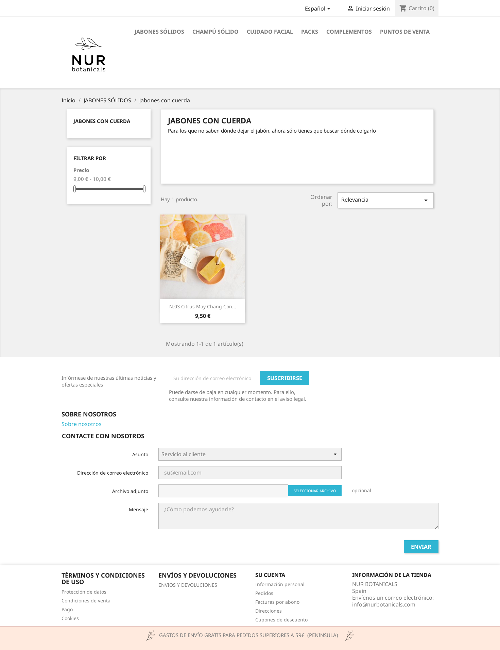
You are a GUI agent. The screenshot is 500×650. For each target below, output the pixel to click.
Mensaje (138, 509)
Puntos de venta (405, 31)
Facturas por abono (277, 602)
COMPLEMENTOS (349, 31)
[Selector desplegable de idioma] (319, 9)
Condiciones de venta (86, 600)
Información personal (280, 584)
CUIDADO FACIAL (270, 31)
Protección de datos (84, 591)
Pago (67, 609)
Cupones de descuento (281, 619)
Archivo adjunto (130, 491)
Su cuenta (270, 575)
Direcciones (268, 611)
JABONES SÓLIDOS (159, 31)
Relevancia (385, 200)
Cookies (70, 618)
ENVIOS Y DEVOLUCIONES (187, 585)
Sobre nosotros (82, 424)
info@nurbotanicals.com (383, 604)
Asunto (140, 454)
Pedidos (264, 593)
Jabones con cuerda (101, 121)
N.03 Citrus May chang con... (202, 306)
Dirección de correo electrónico (112, 472)
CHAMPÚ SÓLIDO (215, 31)
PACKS (309, 31)
